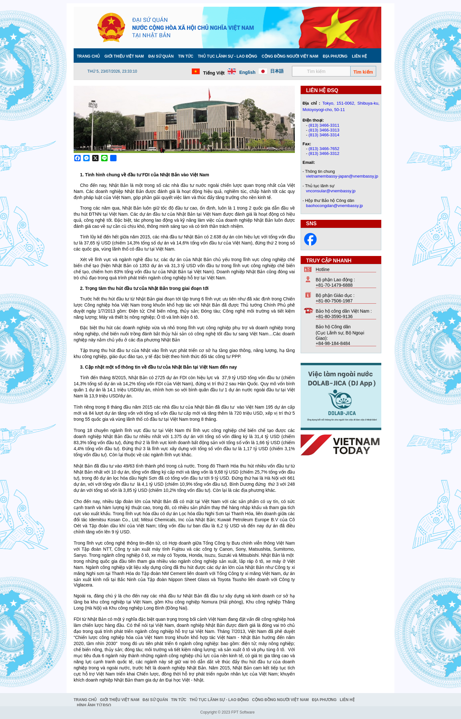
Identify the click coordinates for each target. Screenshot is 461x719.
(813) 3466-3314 (324, 134)
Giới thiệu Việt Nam (124, 56)
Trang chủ (88, 56)
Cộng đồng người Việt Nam (290, 56)
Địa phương (335, 56)
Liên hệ (359, 56)
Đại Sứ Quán (161, 56)
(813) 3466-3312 (324, 153)
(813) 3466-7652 (324, 148)
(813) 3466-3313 (324, 130)
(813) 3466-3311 (324, 125)
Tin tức (185, 56)
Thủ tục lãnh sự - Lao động (227, 56)
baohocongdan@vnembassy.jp (334, 205)
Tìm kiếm (363, 72)
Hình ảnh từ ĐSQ (94, 705)
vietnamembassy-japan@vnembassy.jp (342, 176)
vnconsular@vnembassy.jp (331, 190)
